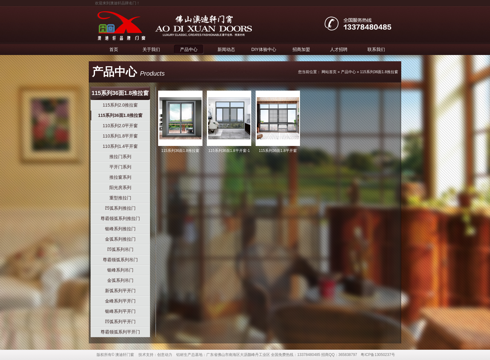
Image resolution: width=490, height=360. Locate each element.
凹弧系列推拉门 (120, 208)
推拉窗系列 (120, 177)
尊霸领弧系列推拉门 (120, 218)
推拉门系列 (120, 156)
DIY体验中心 (263, 49)
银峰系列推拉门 (120, 228)
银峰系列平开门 (120, 311)
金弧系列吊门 (120, 280)
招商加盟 (301, 49)
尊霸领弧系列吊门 (120, 259)
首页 (113, 49)
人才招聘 (339, 49)
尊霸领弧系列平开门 (120, 331)
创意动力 (164, 354)
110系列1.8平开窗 (120, 135)
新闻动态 (226, 49)
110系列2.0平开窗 (120, 125)
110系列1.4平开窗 (120, 146)
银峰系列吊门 (120, 270)
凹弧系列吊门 (120, 249)
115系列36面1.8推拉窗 (379, 72)
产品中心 (189, 49)
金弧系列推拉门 (120, 239)
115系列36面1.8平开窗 (278, 150)
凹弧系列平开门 (120, 321)
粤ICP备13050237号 (378, 354)
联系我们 (376, 49)
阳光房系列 (120, 187)
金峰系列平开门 (120, 300)
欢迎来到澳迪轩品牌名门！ (117, 3)
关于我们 (151, 49)
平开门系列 (120, 166)
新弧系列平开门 (120, 290)
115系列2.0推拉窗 (120, 105)
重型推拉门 (120, 197)
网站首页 (329, 72)
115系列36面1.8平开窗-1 (229, 150)
